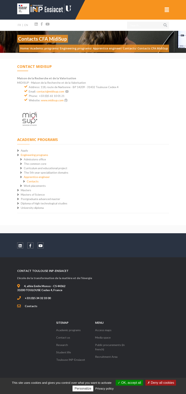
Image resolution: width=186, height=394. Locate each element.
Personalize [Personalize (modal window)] (83, 388)
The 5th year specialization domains (46, 172)
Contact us (63, 337)
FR (19, 25)
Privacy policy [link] (104, 388)
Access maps (103, 330)
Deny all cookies (160, 382)
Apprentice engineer (37, 177)
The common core (35, 163)
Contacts (33, 181)
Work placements (35, 185)
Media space (103, 337)
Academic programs (68, 330)
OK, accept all (129, 382)
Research (62, 345)
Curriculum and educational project (45, 168)
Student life (63, 352)
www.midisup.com (52, 100)
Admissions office (35, 159)
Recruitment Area (106, 356)
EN (26, 25)
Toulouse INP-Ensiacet (70, 359)
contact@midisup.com (50, 91)
